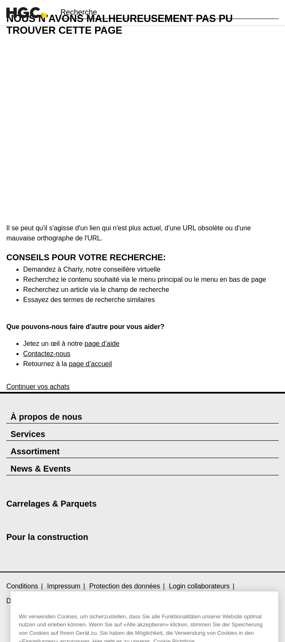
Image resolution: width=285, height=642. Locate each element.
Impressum (63, 586)
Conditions (22, 586)
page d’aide (102, 343)
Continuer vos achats (37, 386)
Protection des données (124, 586)
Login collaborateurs (199, 586)
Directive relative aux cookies (49, 600)
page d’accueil (90, 363)
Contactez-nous (46, 353)
